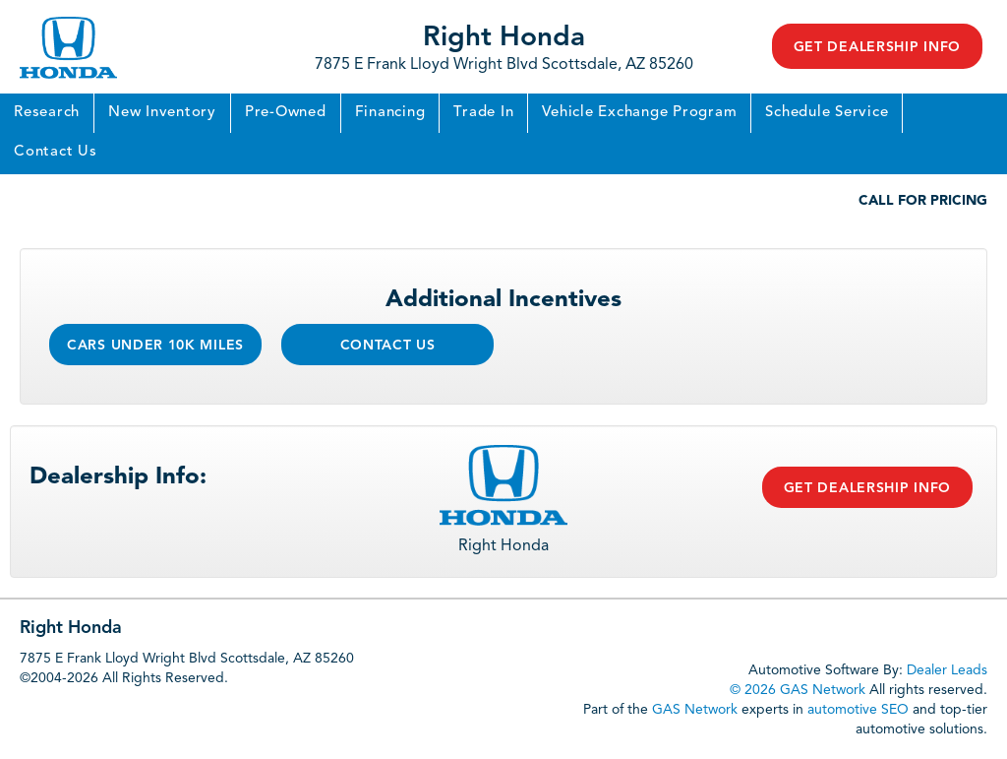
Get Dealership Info (877, 47)
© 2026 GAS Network (797, 690)
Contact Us (55, 152)
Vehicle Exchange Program (639, 112)
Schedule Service (826, 112)
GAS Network (695, 710)
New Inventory (162, 112)
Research (47, 112)
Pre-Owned (285, 112)
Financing (390, 112)
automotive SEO (858, 710)
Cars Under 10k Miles (155, 345)
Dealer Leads (947, 670)
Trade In (483, 112)
